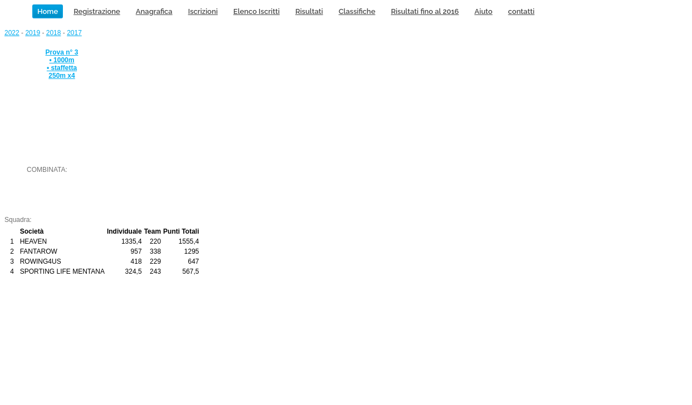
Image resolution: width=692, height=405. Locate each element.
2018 (53, 33)
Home (47, 11)
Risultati (309, 11)
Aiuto (483, 11)
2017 (74, 33)
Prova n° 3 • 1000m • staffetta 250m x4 (62, 64)
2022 (11, 33)
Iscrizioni (203, 11)
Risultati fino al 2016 (425, 11)
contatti (521, 11)
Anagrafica (154, 11)
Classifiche (356, 11)
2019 (32, 33)
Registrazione (96, 11)
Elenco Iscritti (256, 11)
